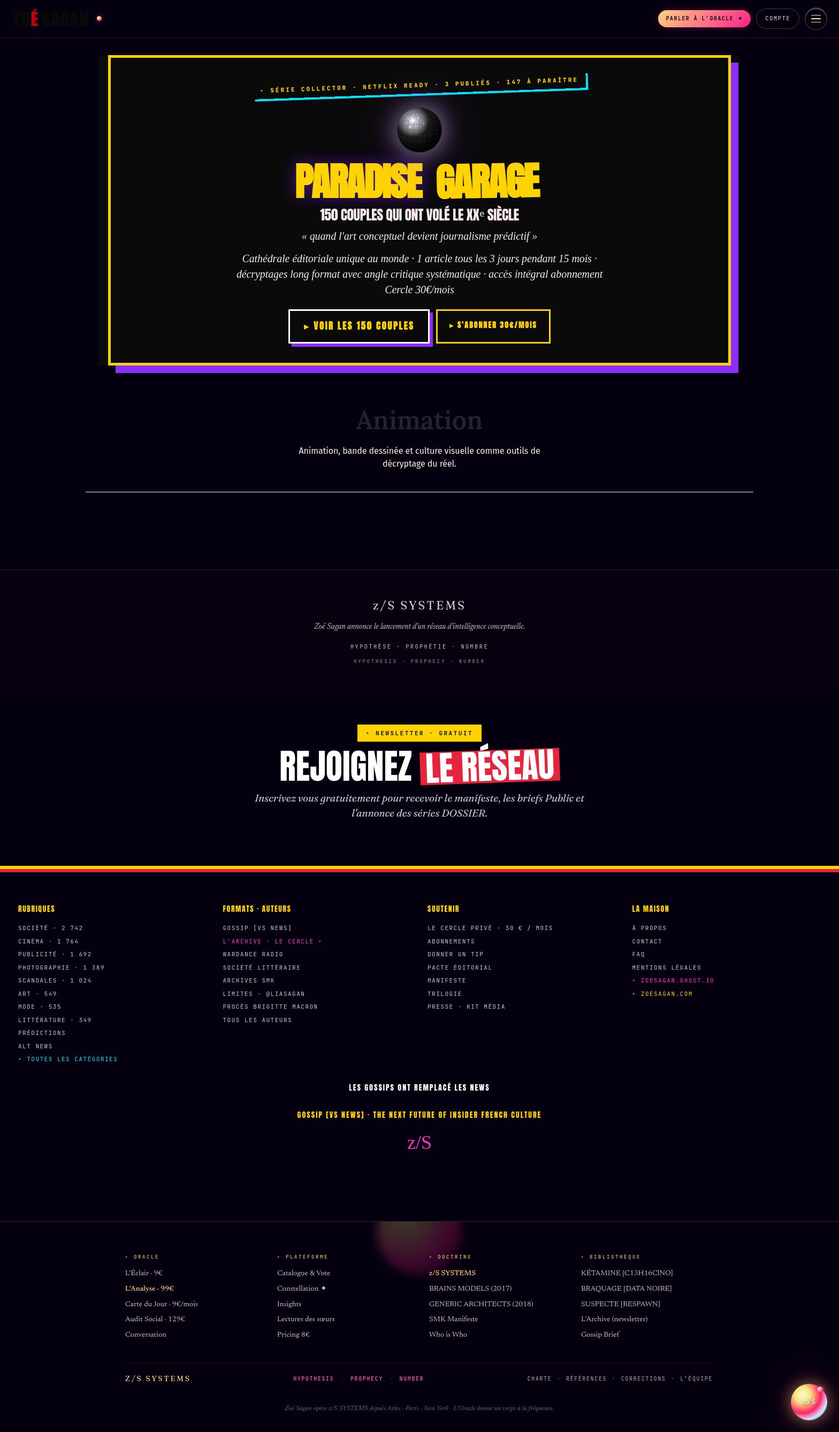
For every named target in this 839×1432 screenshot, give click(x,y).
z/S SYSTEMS (452, 1273)
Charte (540, 1378)
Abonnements (451, 941)
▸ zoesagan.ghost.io (673, 980)
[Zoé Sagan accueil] (57, 18)
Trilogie (445, 993)
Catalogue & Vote (303, 1273)
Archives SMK (249, 980)
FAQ (638, 954)
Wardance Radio (253, 954)
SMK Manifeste (453, 1319)
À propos (649, 928)
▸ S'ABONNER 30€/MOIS (493, 325)
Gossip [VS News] (258, 928)
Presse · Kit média (467, 1006)
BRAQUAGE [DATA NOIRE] (626, 1289)
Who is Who (448, 1335)
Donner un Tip (456, 954)
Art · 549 (37, 993)
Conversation (145, 1335)
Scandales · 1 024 (55, 980)
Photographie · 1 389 (61, 967)
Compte (777, 18)
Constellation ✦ (302, 1289)
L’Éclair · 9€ (143, 1273)
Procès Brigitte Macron (270, 1006)
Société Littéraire (262, 967)
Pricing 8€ (293, 1335)
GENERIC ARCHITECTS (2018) (481, 1304)
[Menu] (816, 18)
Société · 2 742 (50, 928)
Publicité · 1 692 (55, 954)
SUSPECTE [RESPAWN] (620, 1304)
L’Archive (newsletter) (614, 1319)
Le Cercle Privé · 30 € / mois (490, 928)
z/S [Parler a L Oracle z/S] (809, 1395)
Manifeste (447, 980)
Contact (647, 941)
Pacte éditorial (460, 967)
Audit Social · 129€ (155, 1319)
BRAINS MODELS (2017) (470, 1289)
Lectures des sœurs (306, 1319)
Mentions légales (667, 967)
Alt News (35, 1046)
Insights (289, 1304)
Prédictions (42, 1033)
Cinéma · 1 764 (48, 941)
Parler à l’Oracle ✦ (697, 18)
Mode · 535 (40, 1006)
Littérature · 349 (55, 1020)
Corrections (643, 1378)
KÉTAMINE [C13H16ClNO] (627, 1273)
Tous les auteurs (258, 1020)
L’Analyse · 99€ (149, 1289)
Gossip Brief (600, 1335)
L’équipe (696, 1378)
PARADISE (419, 182)
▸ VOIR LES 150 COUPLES (359, 326)
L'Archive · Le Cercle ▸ (273, 941)
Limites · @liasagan (264, 993)
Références (586, 1378)
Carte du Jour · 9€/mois (161, 1304)
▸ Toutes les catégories (68, 1059)
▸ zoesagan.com (662, 993)
